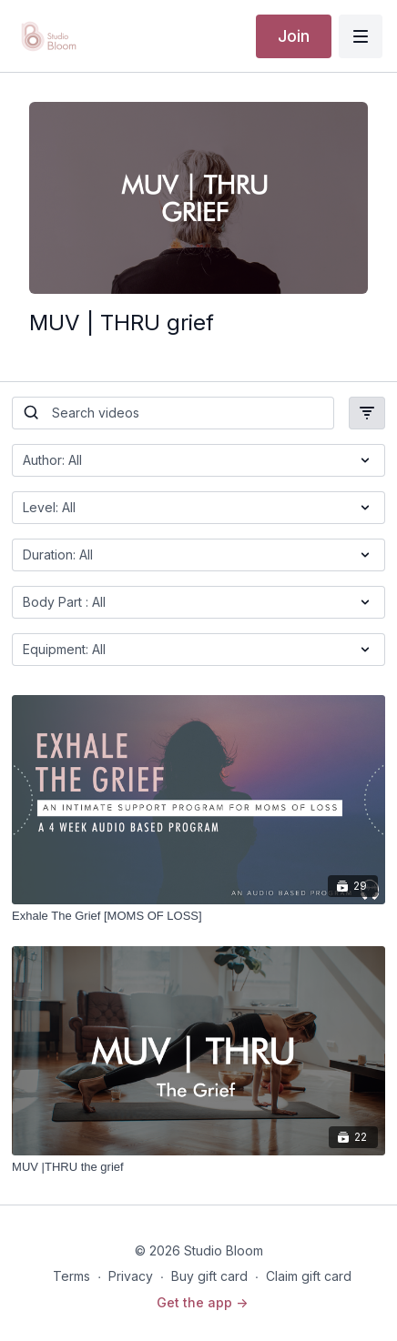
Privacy (130, 1276)
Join (294, 35)
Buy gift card (209, 1276)
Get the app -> (202, 1302)
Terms (71, 1276)
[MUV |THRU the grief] (198, 1167)
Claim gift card (308, 1276)
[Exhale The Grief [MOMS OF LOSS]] (198, 916)
